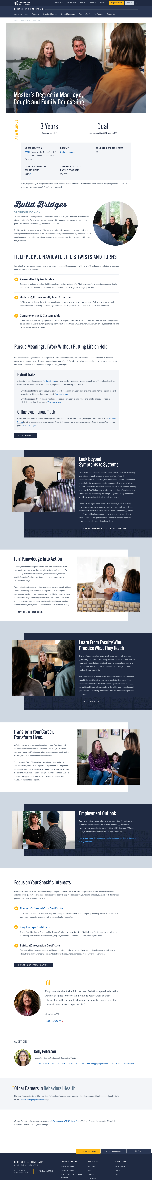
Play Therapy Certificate (35, 927)
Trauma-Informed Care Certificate (41, 908)
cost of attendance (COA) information (63, 1121)
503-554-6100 (46, 1171)
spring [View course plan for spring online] (31, 425)
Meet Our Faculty (92, 701)
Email (117, 1174)
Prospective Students (69, 1166)
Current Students (67, 1170)
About (82, 3)
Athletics (92, 3)
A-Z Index (91, 1166)
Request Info (116, 3)
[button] (136, 3)
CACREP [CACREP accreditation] (28, 152)
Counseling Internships (31, 612)
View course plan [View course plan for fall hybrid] (61, 394)
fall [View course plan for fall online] (23, 425)
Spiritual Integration (68, 14)
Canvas (117, 1170)
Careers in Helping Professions (32, 1099)
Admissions (71, 3)
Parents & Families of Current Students (71, 1175)
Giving (102, 3)
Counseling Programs (28, 9)
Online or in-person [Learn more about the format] (68, 152)
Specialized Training (50, 14)
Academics (59, 3)
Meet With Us (98, 14)
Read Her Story (53, 1021)
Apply (129, 3)
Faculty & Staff (84, 14)
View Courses (25, 435)
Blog (89, 1170)
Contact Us (111, 14)
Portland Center (49, 381)
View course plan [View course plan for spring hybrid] (54, 402)
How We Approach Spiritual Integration (104, 528)
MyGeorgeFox (120, 1166)
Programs (35, 14)
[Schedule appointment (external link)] (123, 1063)
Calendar (91, 1174)
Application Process (21, 14)
